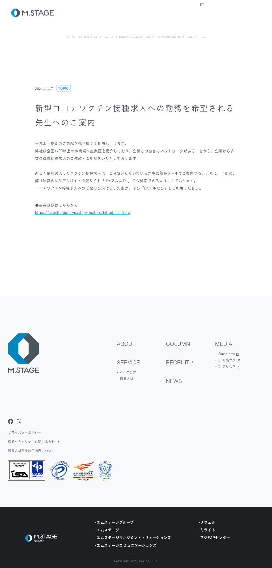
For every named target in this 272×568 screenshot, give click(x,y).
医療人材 (126, 379)
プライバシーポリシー (24, 433)
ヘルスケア (128, 373)
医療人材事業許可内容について (31, 451)
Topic (63, 88)
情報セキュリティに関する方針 (31, 442)
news (230, 13)
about (131, 13)
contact (251, 13)
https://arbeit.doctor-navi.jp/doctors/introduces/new (82, 212)
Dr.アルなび (227, 367)
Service (154, 13)
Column (178, 13)
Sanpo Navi (226, 354)
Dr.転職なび (227, 360)
